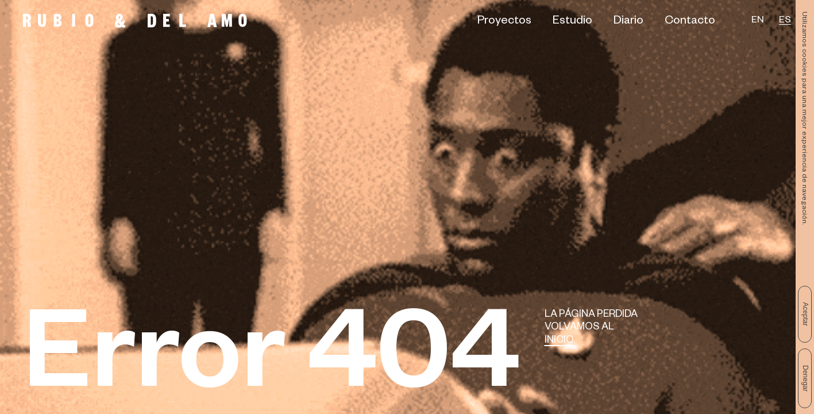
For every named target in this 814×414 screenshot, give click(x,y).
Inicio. (560, 341)
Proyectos (504, 22)
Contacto (690, 22)
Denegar (805, 378)
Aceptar (805, 314)
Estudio (572, 22)
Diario (628, 22)
